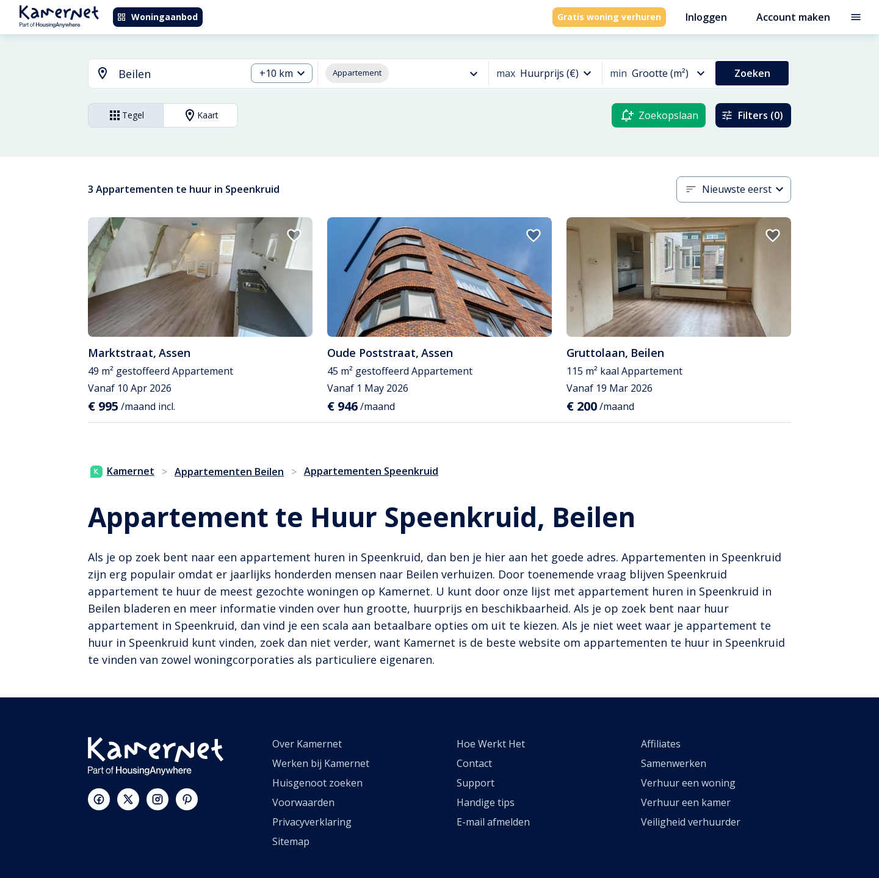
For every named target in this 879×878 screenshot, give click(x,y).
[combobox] (160, 74)
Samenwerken (673, 763)
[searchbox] (178, 74)
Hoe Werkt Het (491, 743)
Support (475, 783)
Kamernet (122, 471)
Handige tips (486, 802)
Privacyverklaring (312, 822)
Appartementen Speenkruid (371, 471)
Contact (474, 763)
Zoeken (752, 73)
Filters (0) (752, 115)
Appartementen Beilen (229, 471)
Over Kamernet (307, 743)
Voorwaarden (303, 802)
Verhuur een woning (688, 783)
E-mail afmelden (493, 822)
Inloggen (706, 17)
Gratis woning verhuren (609, 17)
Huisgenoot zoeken (317, 783)
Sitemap (290, 841)
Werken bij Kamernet (320, 763)
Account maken (793, 17)
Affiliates (661, 743)
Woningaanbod (157, 17)
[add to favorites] (294, 235)
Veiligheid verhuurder (690, 822)
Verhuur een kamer (686, 802)
